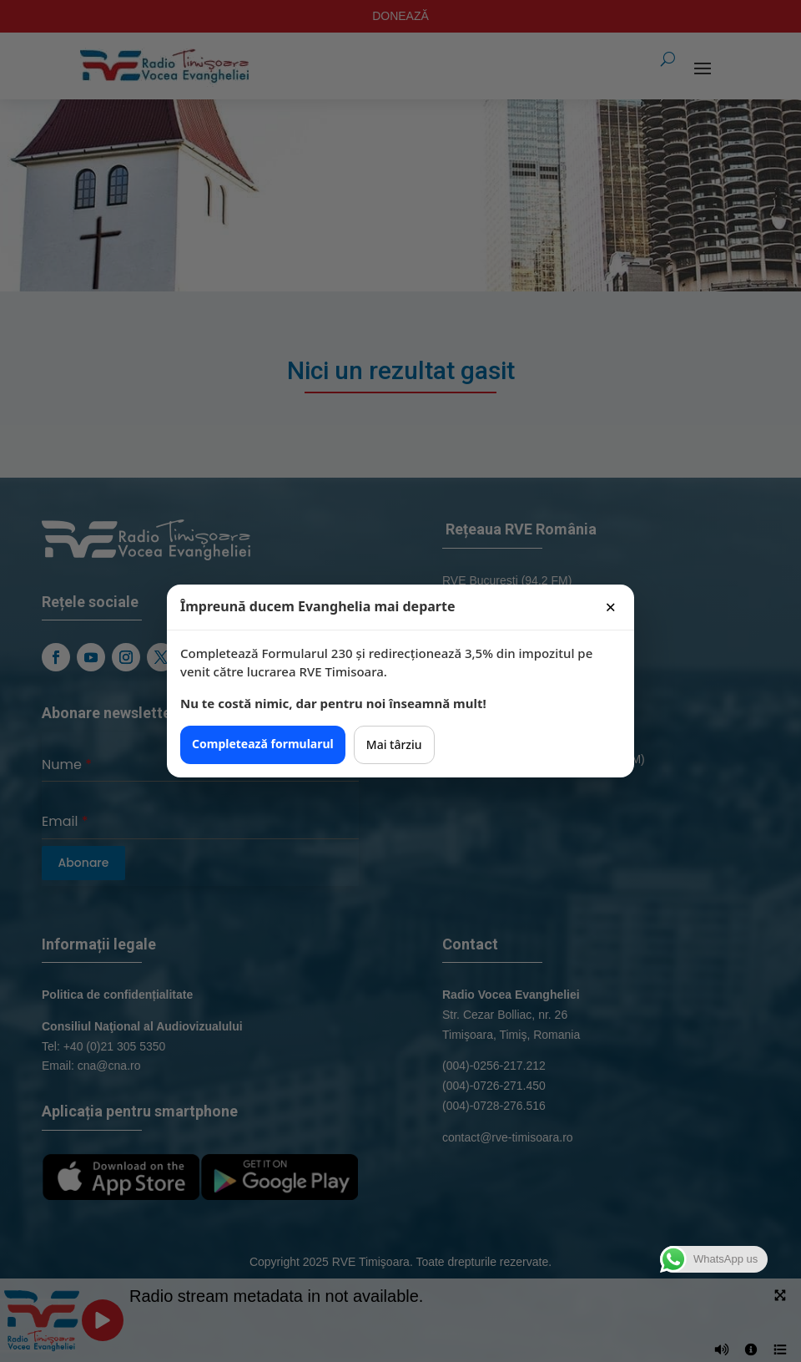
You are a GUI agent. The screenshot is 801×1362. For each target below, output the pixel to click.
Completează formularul (263, 744)
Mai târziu (394, 744)
